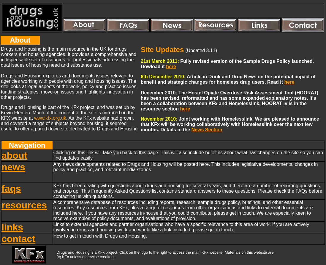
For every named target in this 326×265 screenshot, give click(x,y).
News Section (207, 129)
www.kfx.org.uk (50, 118)
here (171, 66)
